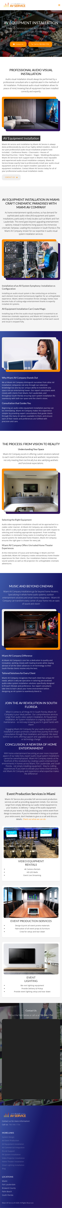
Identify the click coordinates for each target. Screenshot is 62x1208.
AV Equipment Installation (13, 1144)
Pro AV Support (8, 1151)
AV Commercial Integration (13, 1147)
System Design (8, 1137)
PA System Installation (11, 1154)
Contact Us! (11, 177)
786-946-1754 (46, 1015)
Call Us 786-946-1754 (40, 44)
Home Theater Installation (13, 1161)
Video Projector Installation (13, 1158)
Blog (4, 1168)
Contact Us (18, 44)
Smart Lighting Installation (13, 1165)
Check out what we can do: (34, 819)
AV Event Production (10, 1140)
